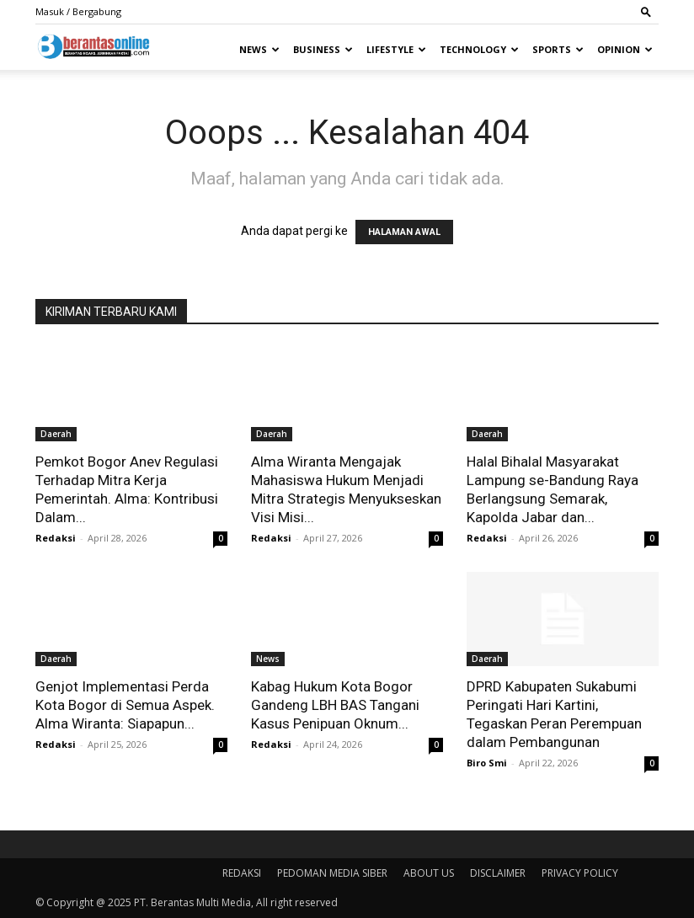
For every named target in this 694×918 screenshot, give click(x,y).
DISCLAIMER (498, 873)
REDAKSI (241, 873)
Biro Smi (487, 762)
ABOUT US (428, 873)
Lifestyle (396, 49)
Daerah (56, 434)
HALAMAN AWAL (404, 232)
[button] (646, 11)
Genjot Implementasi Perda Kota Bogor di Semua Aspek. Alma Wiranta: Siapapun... (125, 705)
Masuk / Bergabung (78, 11)
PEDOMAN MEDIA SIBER (332, 873)
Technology (479, 49)
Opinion (625, 49)
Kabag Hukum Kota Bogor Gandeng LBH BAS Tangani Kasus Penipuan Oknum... (335, 705)
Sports (558, 49)
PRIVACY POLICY (580, 873)
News (259, 49)
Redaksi (55, 537)
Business (323, 49)
